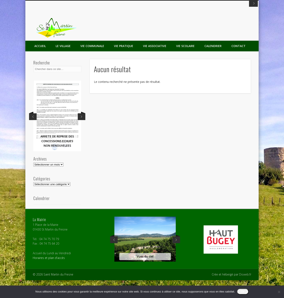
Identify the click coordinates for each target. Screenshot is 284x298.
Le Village (63, 64)
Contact (238, 64)
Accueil (40, 64)
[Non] (279, 292)
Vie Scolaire (185, 64)
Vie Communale (92, 64)
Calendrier (213, 64)
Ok (243, 291)
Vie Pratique (123, 64)
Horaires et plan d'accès (49, 276)
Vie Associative (154, 64)
